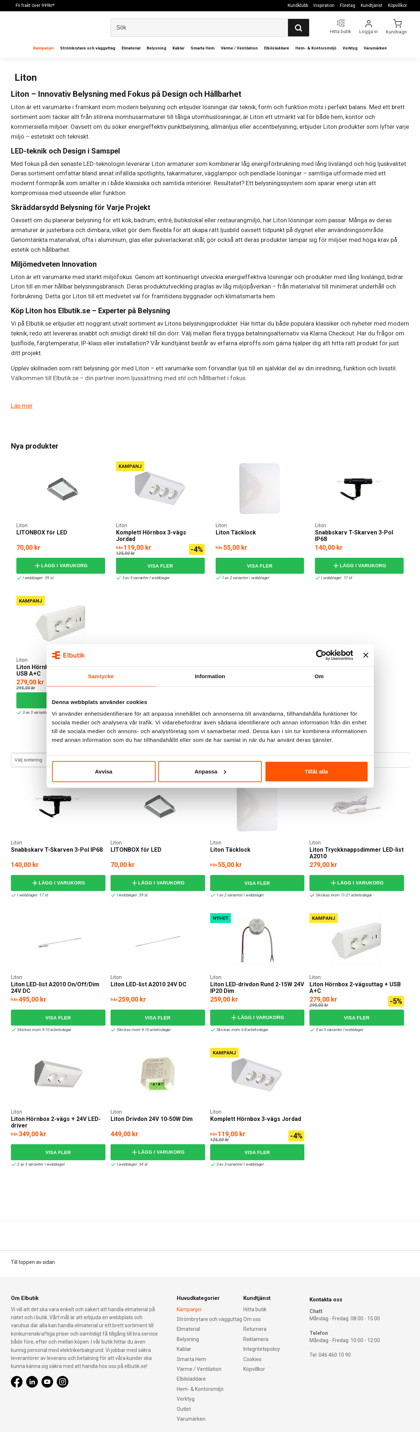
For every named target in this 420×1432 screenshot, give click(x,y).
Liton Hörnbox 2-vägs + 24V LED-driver (56, 1122)
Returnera (255, 1329)
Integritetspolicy (261, 1349)
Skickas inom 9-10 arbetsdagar (42, 1029)
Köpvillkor (397, 5)
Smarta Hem (203, 48)
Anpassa (210, 771)
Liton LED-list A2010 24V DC (149, 983)
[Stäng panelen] (365, 655)
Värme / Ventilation (239, 48)
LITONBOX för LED (41, 532)
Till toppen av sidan (33, 1262)
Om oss (252, 1319)
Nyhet (220, 917)
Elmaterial (130, 48)
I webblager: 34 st (130, 1164)
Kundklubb (298, 5)
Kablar (178, 48)
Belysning (156, 48)
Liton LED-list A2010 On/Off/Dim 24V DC (55, 987)
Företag (347, 5)
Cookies (252, 1359)
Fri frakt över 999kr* (35, 5)
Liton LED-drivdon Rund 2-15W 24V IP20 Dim (257, 987)
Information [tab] (210, 676)
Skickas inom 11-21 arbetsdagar (342, 895)
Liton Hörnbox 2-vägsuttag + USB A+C (355, 987)
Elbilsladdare (276, 48)
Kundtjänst (372, 5)
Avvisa (103, 771)
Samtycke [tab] (101, 676)
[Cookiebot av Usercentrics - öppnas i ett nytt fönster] (321, 655)
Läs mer (22, 405)
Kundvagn (397, 31)
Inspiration (324, 5)
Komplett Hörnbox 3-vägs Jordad (151, 535)
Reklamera (255, 1339)
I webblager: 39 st (35, 577)
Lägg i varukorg (61, 565)
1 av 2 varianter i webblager (244, 577)
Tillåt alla (316, 771)
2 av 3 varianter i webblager (39, 1164)
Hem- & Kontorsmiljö (315, 48)
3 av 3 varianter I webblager (144, 577)
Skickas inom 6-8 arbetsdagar (240, 1029)
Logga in (368, 31)
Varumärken (375, 48)
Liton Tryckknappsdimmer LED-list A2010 (356, 852)
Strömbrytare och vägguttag (87, 48)
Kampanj (130, 466)
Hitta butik (255, 1309)
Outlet (184, 1409)
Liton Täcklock (236, 532)
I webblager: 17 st (334, 577)
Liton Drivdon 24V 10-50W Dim (152, 1118)
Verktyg (350, 48)
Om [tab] (319, 676)
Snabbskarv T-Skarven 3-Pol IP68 (354, 535)
